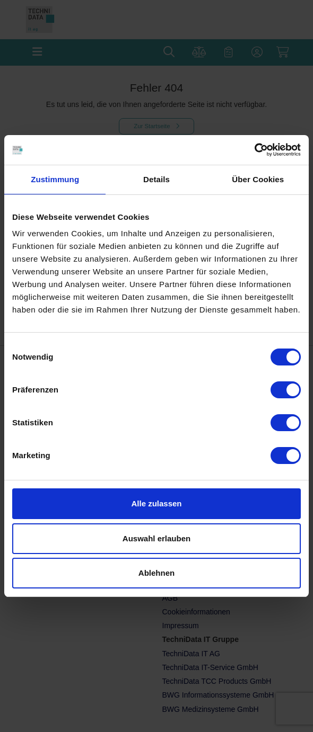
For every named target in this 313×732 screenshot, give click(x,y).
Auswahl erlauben (156, 538)
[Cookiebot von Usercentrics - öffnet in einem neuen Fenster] (254, 150)
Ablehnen (156, 572)
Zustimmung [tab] (55, 179)
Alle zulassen (156, 503)
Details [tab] (156, 179)
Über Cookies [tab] (258, 179)
